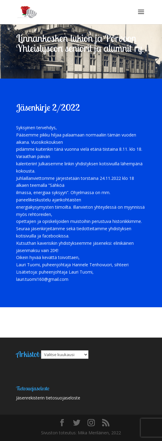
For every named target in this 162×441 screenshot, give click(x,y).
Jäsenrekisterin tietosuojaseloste (48, 398)
